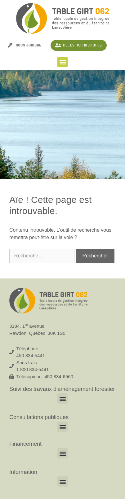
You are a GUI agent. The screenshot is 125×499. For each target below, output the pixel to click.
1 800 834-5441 (32, 369)
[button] (62, 62)
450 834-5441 (30, 355)
